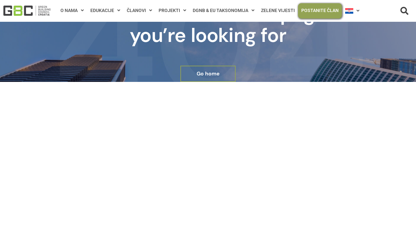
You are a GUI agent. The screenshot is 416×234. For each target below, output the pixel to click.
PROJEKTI (172, 10)
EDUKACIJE (105, 10)
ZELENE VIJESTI (278, 10)
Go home (208, 73)
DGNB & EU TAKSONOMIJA (223, 10)
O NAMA (72, 10)
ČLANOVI (139, 10)
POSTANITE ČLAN (320, 10)
